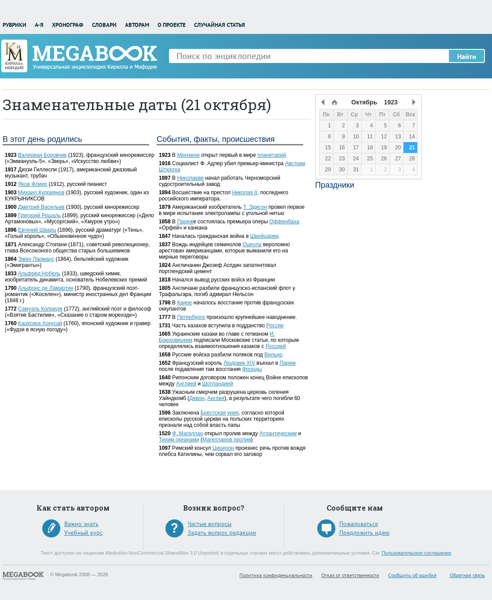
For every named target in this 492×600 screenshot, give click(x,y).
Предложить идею (364, 533)
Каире (184, 303)
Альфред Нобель (39, 273)
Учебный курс (83, 533)
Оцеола (251, 244)
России (275, 325)
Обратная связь (467, 575)
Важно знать (81, 524)
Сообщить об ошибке (412, 575)
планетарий (271, 155)
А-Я (39, 25)
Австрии (295, 163)
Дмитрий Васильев (41, 207)
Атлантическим (278, 433)
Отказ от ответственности (350, 575)
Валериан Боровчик (42, 155)
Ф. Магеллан (187, 433)
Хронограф (67, 25)
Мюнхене (188, 155)
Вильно (273, 355)
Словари (104, 25)
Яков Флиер (32, 184)
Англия (215, 398)
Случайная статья (219, 25)
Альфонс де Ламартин (45, 288)
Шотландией (217, 384)
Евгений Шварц (37, 230)
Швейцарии (264, 236)
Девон (196, 398)
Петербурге (191, 317)
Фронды (252, 369)
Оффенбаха (284, 222)
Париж (185, 222)
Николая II (244, 192)
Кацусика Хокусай (40, 323)
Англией (186, 384)
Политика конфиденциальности (275, 575)
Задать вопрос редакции (221, 533)
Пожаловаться (358, 524)
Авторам (137, 25)
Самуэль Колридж (40, 309)
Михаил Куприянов (41, 192)
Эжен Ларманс (36, 259)
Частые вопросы (209, 524)
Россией (275, 346)
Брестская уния (220, 413)
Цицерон (223, 448)
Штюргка (169, 170)
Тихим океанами (179, 440)
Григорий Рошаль (39, 215)
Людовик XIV (239, 363)
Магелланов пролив (226, 440)
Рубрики (14, 25)
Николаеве (190, 178)
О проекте (172, 25)
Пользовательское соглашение (416, 553)
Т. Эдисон (255, 207)
